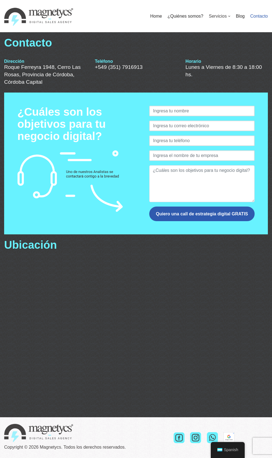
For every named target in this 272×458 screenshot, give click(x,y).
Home (156, 16)
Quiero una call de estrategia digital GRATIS (202, 214)
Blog (240, 16)
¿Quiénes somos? (185, 16)
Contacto (259, 16)
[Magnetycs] (38, 16)
